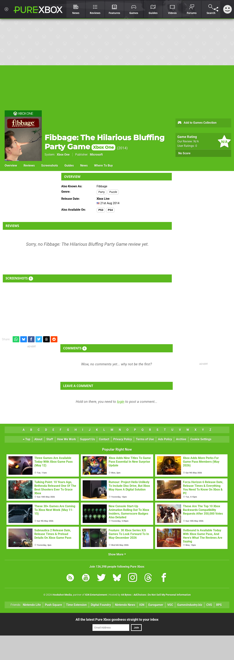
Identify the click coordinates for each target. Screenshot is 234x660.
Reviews (29, 165)
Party (101, 192)
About (38, 439)
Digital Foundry (101, 605)
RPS (219, 605)
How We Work (66, 439)
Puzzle (113, 192)
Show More (117, 554)
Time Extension (76, 605)
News (84, 165)
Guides (69, 165)
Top (26, 439)
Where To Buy (103, 165)
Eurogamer (155, 605)
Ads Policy (165, 439)
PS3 (100, 210)
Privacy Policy (122, 439)
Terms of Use (145, 439)
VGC (170, 605)
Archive (181, 439)
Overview (11, 165)
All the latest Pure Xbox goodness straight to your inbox (117, 619)
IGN (141, 605)
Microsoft (96, 154)
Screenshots (49, 165)
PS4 (110, 210)
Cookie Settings (200, 439)
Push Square (53, 605)
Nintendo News (125, 605)
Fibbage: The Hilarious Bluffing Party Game (105, 142)
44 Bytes (126, 594)
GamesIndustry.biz (189, 605)
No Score (184, 153)
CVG (209, 605)
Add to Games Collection (197, 123)
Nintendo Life (32, 605)
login (120, 401)
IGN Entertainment (96, 594)
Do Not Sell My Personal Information (169, 594)
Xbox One (63, 154)
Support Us (87, 439)
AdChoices (139, 594)
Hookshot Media (62, 594)
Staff (49, 439)
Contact (104, 439)
